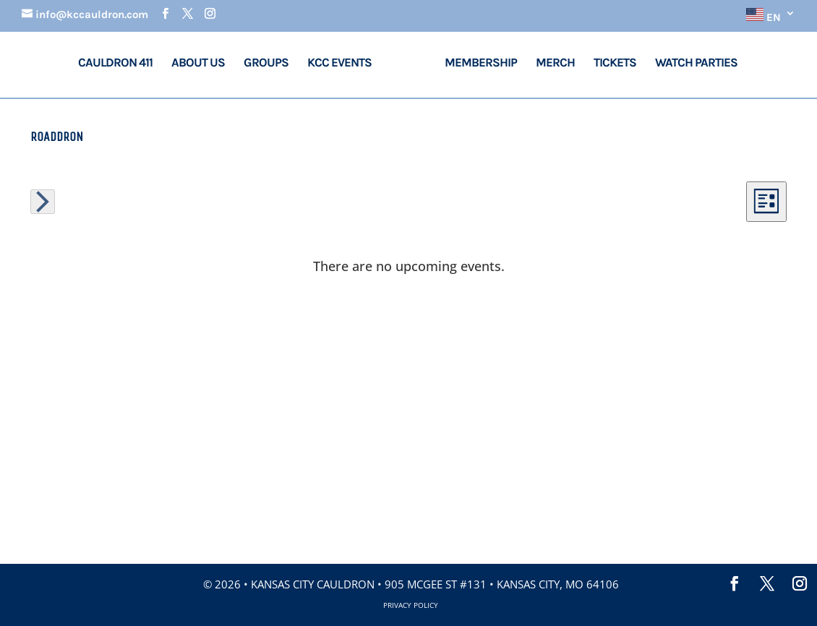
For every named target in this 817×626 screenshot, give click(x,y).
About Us (198, 63)
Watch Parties (696, 63)
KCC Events (340, 63)
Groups (266, 63)
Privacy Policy (410, 605)
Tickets (615, 63)
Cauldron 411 (115, 63)
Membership (481, 63)
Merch (555, 63)
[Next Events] (42, 201)
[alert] (408, 266)
